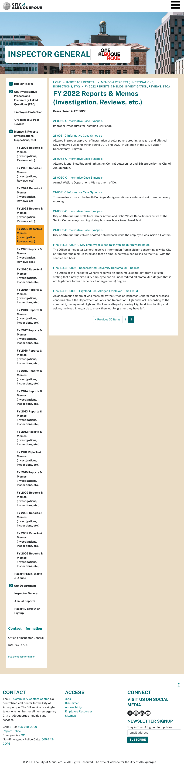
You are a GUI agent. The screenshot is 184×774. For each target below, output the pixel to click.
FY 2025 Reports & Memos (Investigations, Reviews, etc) (30, 174)
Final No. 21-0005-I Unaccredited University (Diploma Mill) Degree (96, 268)
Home (57, 82)
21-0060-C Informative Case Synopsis (78, 121)
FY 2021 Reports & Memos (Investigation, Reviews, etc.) (29, 255)
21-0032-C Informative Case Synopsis (78, 230)
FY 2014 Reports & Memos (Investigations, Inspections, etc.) (29, 397)
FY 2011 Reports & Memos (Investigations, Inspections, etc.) (29, 458)
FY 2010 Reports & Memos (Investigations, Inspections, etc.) (29, 479)
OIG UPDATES (23, 84)
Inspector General (81, 82)
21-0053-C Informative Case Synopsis (78, 158)
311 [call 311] (11, 727)
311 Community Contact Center (28, 699)
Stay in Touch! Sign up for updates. (150, 727)
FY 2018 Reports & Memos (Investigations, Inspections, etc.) (29, 316)
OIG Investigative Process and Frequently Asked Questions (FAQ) (26, 98)
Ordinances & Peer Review (26, 122)
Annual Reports (24, 601)
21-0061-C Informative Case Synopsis (77, 135)
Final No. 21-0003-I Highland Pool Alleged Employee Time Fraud (95, 291)
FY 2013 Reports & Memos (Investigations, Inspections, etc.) (29, 418)
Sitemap (70, 715)
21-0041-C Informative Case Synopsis (77, 192)
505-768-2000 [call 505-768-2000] (27, 727)
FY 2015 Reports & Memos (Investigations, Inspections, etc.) (29, 377)
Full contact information (21, 656)
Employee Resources (79, 711)
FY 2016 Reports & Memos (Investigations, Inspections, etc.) (29, 357)
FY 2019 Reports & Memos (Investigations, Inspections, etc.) (29, 296)
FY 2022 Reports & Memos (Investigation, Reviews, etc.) (30, 235)
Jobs (68, 699)
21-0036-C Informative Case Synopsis (78, 211)
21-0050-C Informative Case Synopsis (78, 177)
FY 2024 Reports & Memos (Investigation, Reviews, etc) (30, 195)
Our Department (25, 585)
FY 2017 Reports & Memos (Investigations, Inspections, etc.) (29, 337)
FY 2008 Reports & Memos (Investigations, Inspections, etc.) (30, 519)
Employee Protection (28, 112)
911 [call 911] (23, 735)
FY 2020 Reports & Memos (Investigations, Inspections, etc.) (30, 276)
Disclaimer (72, 703)
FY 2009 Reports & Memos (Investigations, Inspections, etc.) (30, 499)
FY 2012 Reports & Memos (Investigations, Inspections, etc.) (29, 438)
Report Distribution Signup (27, 611)
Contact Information (25, 628)
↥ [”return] (178, 685)
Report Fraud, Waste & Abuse (28, 576)
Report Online (12, 731)
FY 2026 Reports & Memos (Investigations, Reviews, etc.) (30, 154)
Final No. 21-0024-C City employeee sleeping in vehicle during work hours (101, 244)
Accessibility (73, 707)
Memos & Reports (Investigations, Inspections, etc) (26, 136)
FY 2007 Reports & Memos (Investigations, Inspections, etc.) (30, 539)
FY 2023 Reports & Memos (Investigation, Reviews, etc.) (30, 215)
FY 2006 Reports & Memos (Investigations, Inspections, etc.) (30, 560)
